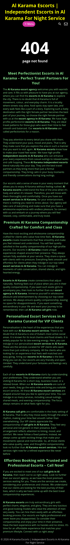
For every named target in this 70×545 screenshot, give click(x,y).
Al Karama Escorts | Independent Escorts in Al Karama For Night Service (35, 11)
